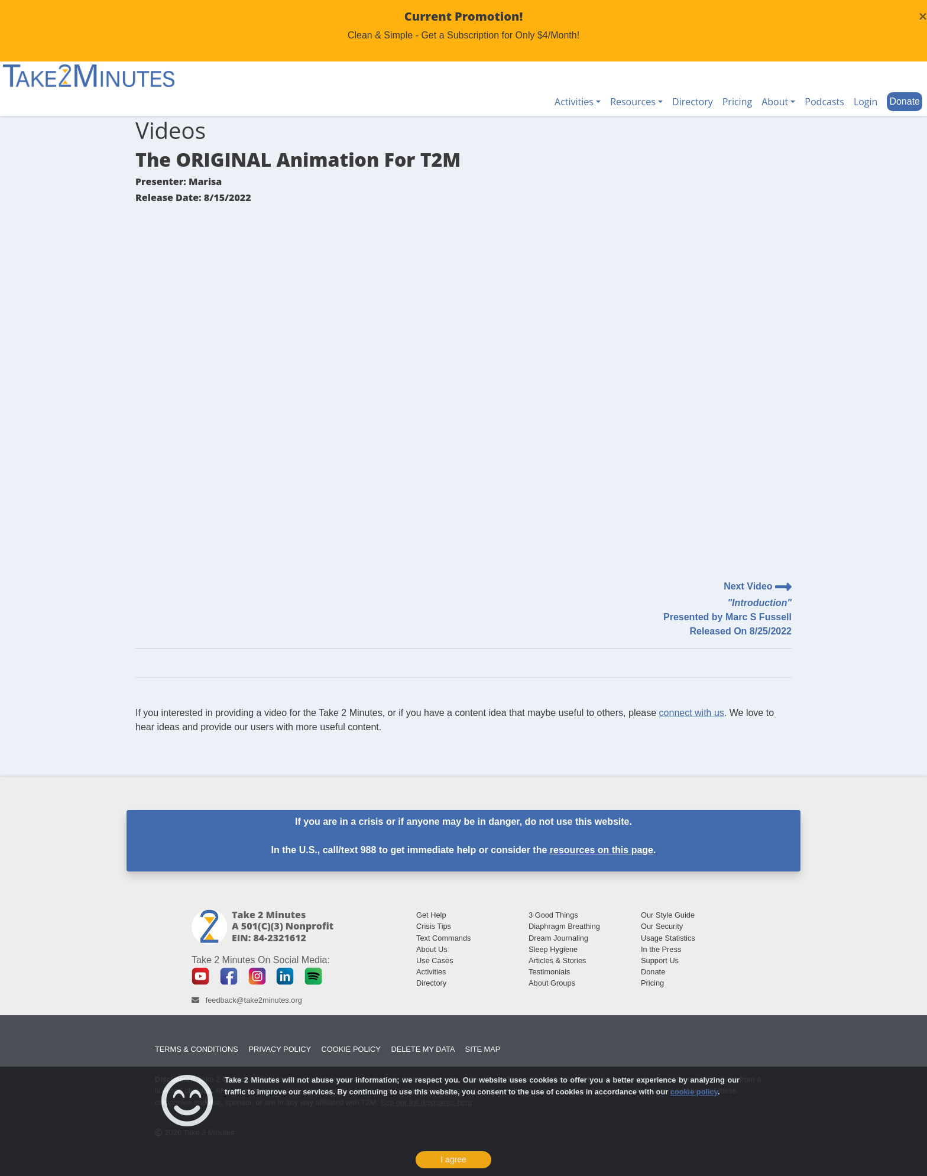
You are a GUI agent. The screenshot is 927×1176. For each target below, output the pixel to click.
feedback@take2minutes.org (254, 1000)
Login (866, 101)
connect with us (691, 713)
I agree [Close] (453, 1159)
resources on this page (601, 850)
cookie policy (694, 1091)
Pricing (737, 101)
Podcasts (824, 101)
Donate (904, 101)
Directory (692, 101)
